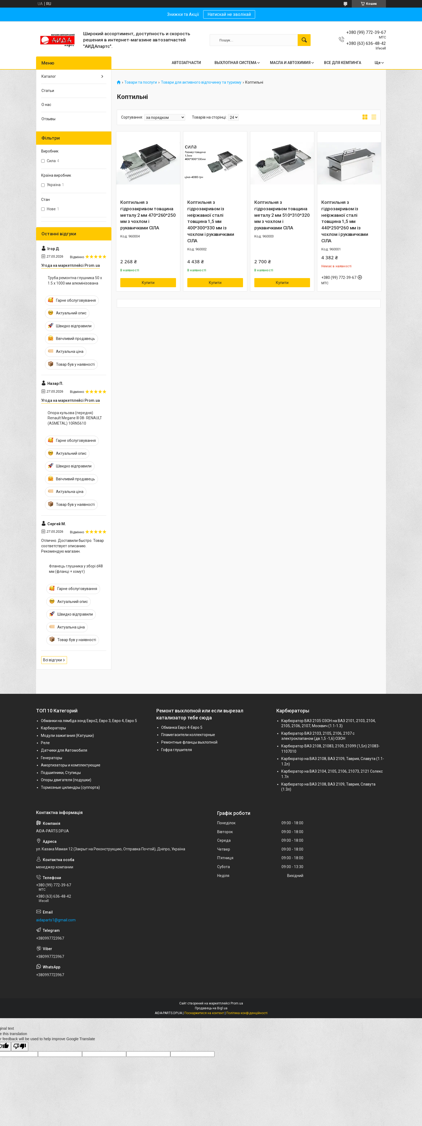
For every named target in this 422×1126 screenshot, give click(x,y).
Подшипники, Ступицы (61, 772)
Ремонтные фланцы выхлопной (189, 742)
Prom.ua (237, 1003)
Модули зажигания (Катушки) (67, 735)
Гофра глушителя (176, 750)
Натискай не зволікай (229, 14)
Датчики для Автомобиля (64, 750)
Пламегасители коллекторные (188, 735)
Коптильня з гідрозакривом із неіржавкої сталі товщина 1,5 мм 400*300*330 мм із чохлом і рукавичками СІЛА (210, 221)
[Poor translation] (19, 1046)
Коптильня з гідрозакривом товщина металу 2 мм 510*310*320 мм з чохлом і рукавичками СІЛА (282, 215)
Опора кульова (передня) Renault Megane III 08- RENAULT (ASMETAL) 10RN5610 (75, 418)
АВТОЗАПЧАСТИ (186, 63)
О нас (46, 104)
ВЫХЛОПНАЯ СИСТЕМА (235, 63)
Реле (45, 743)
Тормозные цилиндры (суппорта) (70, 787)
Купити (148, 282)
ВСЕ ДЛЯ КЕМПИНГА (342, 63)
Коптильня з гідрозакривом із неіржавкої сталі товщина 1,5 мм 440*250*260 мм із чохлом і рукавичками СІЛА (344, 221)
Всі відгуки (52, 660)
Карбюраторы (53, 728)
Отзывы (48, 119)
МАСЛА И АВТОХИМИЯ (290, 63)
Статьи (47, 90)
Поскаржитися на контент (204, 1013)
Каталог (48, 76)
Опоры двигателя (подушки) (66, 780)
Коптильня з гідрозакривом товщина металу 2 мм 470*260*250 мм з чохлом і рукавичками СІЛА (147, 215)
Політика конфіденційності (247, 1013)
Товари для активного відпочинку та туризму (201, 82)
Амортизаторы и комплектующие (70, 765)
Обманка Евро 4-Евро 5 (181, 727)
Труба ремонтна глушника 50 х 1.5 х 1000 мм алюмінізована (75, 280)
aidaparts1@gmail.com (56, 920)
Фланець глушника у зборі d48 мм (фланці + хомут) (76, 569)
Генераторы (51, 758)
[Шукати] (304, 40)
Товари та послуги (140, 82)
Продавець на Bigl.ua (211, 1008)
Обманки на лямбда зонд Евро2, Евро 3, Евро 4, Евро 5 (89, 721)
